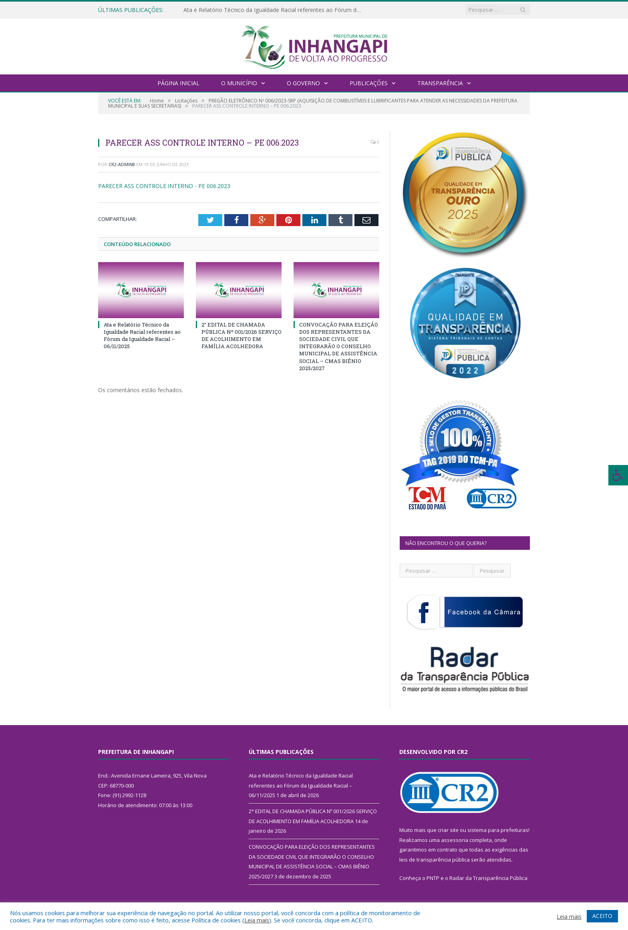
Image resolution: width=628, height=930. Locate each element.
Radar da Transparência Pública (488, 878)
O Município (239, 83)
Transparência (440, 83)
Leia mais (256, 920)
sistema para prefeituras (497, 830)
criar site (448, 830)
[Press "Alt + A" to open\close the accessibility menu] (618, 475)
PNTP (433, 878)
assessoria (454, 840)
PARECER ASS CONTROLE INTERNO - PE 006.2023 (164, 186)
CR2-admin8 (122, 164)
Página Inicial (178, 83)
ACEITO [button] (602, 916)
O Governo (303, 83)
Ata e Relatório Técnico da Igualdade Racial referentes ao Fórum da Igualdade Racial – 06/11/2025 (275, 10)
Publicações (369, 83)
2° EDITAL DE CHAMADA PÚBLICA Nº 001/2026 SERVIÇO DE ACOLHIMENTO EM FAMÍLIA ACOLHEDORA (241, 335)
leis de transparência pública (434, 859)
